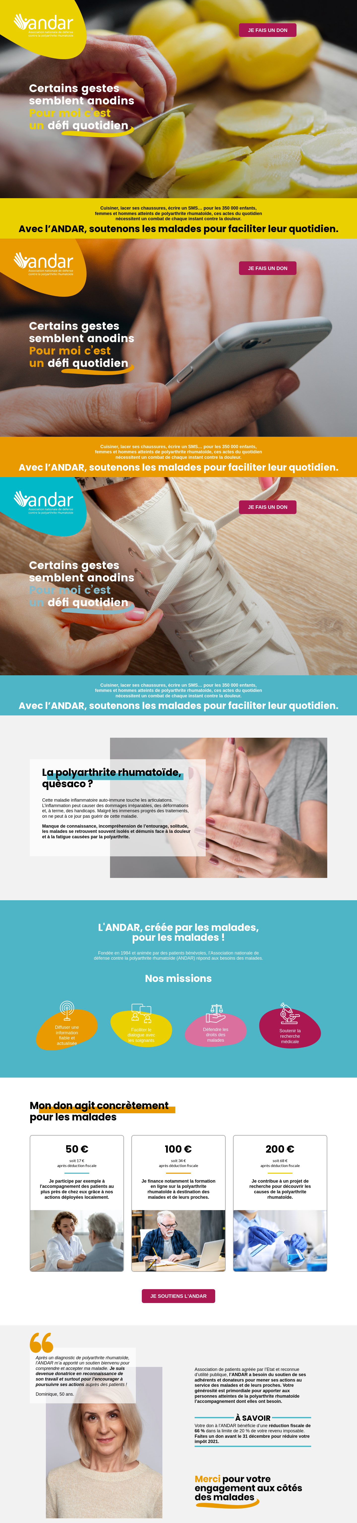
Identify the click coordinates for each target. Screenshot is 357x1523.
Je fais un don (268, 30)
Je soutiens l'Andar (178, 1297)
